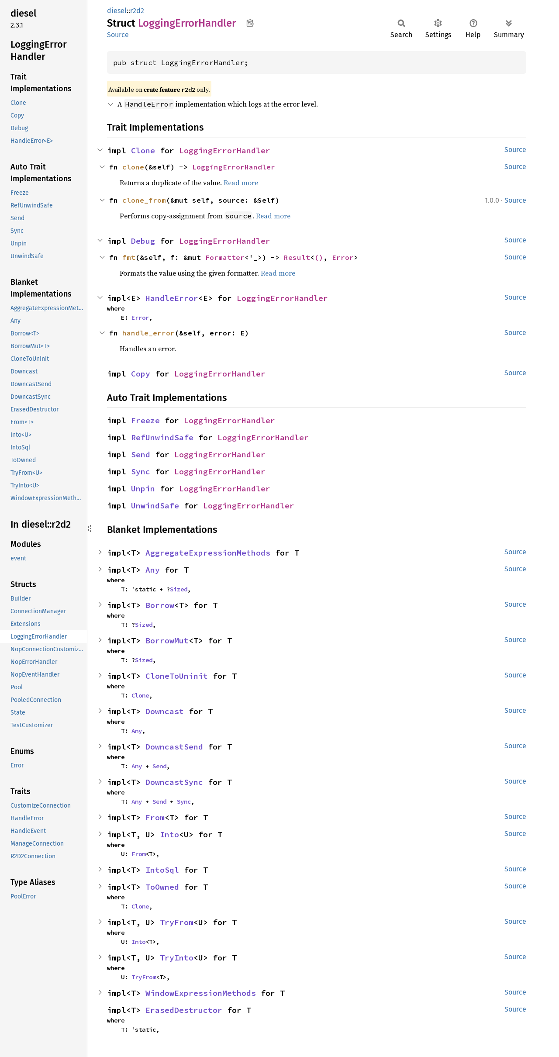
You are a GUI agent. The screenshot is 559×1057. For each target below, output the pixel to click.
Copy (140, 374)
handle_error (148, 332)
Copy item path (250, 22)
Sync (140, 471)
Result (297, 257)
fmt (128, 257)
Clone (143, 150)
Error (343, 257)
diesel (117, 11)
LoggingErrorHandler (224, 150)
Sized (178, 589)
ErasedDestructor (183, 1010)
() (318, 257)
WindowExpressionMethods (200, 993)
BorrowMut (167, 641)
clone (133, 166)
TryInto (176, 958)
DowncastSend (174, 747)
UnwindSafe (155, 506)
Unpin (143, 489)
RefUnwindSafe (162, 437)
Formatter (225, 257)
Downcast (164, 711)
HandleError (171, 298)
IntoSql (162, 870)
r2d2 (137, 11)
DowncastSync (174, 782)
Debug (143, 241)
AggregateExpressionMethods (207, 553)
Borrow (159, 605)
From (155, 817)
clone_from (144, 200)
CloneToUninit (176, 676)
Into (169, 834)
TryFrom (176, 922)
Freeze (145, 420)
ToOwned (162, 887)
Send (140, 454)
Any (152, 570)
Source (118, 35)
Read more (241, 182)
